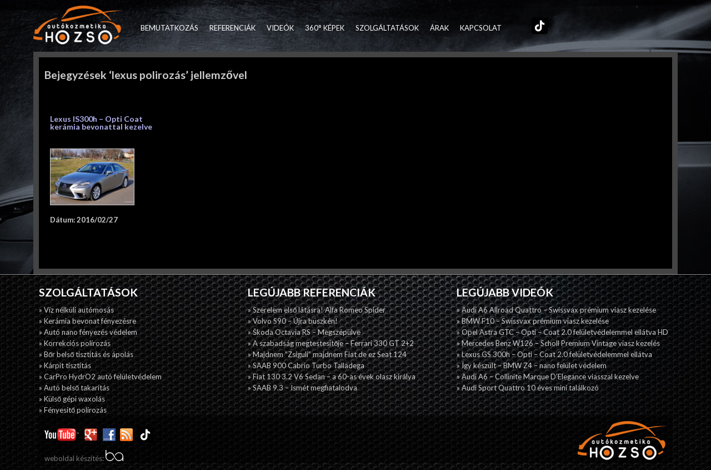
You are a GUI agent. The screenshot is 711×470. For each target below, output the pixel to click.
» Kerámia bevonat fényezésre (87, 320)
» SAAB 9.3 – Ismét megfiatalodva (302, 387)
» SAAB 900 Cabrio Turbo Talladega (306, 365)
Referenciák (232, 27)
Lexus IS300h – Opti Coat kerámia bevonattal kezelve (101, 122)
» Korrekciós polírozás (75, 343)
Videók (280, 27)
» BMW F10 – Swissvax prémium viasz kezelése (533, 320)
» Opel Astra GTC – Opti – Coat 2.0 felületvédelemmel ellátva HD (562, 332)
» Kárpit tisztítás (65, 365)
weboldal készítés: (83, 458)
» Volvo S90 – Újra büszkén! (293, 320)
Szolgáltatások (387, 27)
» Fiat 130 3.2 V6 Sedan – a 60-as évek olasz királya (331, 376)
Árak (439, 27)
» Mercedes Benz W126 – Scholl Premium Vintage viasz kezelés (558, 343)
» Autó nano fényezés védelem (88, 332)
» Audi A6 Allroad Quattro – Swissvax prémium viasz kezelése (556, 309)
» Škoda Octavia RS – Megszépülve (304, 332)
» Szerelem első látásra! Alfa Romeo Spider (316, 309)
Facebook (512, 28)
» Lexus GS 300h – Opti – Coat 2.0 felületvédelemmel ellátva (554, 354)
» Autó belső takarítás (74, 387)
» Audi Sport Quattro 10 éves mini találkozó (528, 387)
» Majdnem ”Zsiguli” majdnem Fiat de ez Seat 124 (327, 354)
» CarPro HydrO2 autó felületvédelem (100, 376)
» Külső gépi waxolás (72, 398)
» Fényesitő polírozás (73, 409)
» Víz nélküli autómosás (76, 309)
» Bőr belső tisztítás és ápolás (86, 354)
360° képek (324, 27)
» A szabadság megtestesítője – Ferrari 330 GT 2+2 (331, 343)
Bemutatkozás (169, 27)
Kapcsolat (481, 27)
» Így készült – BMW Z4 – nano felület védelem (532, 365)
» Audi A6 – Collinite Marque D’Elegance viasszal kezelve (548, 376)
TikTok (537, 28)
